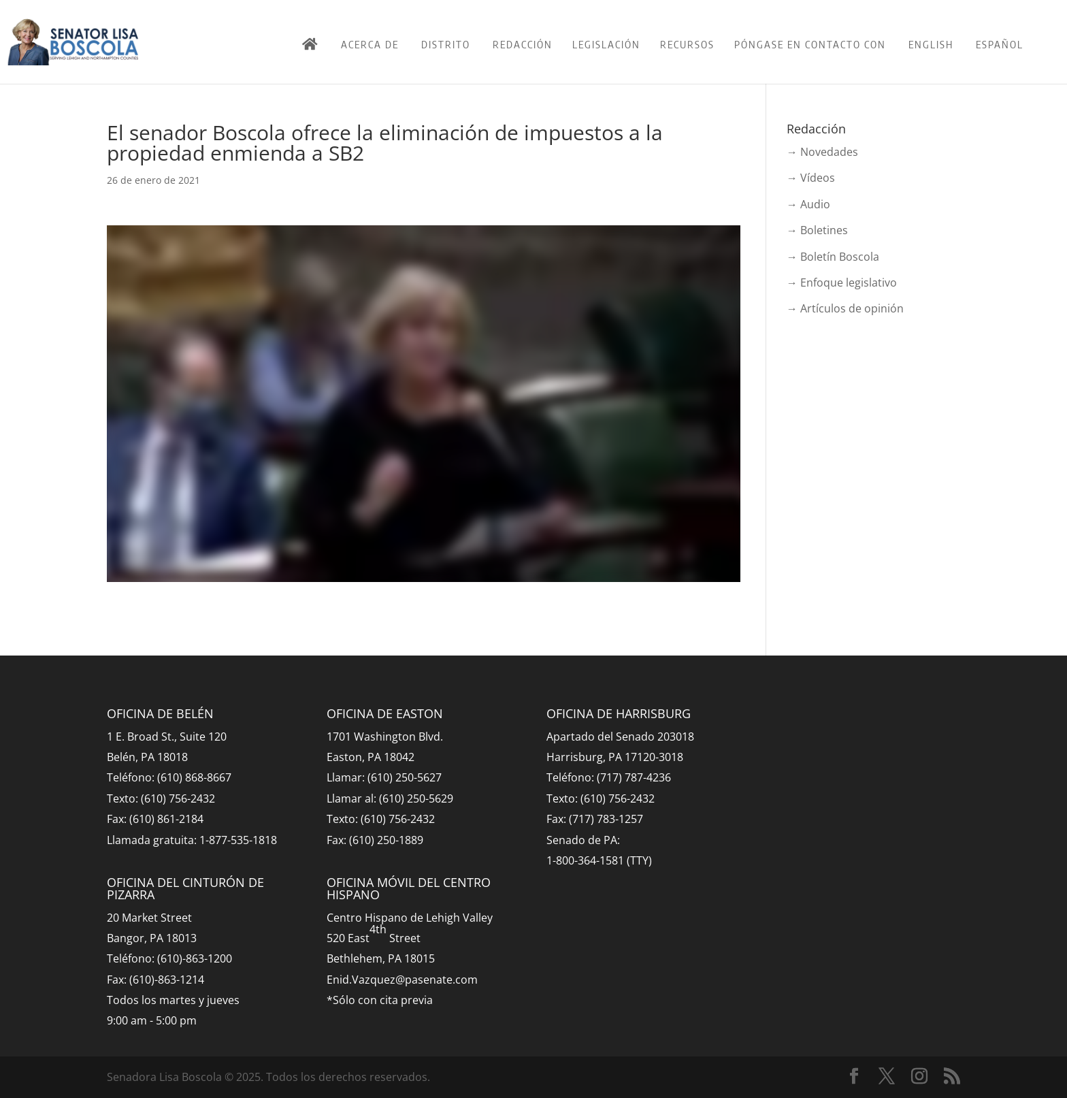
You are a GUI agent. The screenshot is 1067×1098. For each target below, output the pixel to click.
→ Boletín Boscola (833, 256)
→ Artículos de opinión (845, 308)
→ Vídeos (811, 177)
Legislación (606, 44)
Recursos (687, 44)
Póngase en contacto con (810, 44)
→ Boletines (817, 230)
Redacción (523, 44)
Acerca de (370, 44)
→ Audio (808, 204)
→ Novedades (822, 151)
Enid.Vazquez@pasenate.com (402, 979)
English (930, 44)
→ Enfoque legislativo (842, 282)
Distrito (445, 44)
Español (999, 44)
